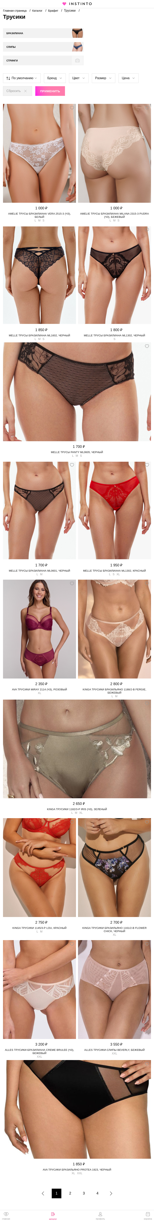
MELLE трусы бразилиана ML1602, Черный (39, 321)
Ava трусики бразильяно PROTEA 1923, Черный (77, 1156)
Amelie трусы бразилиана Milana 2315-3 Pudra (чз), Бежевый (114, 202)
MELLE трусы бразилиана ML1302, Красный (114, 557)
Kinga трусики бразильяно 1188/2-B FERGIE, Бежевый (114, 677)
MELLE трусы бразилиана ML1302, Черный (114, 321)
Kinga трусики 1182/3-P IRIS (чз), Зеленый (77, 795)
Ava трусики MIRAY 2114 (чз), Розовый (39, 675)
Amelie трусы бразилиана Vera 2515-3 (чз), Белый (39, 202)
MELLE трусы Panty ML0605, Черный (77, 438)
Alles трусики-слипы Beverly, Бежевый (114, 1036)
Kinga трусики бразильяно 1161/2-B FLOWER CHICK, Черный (114, 916)
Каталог (37, 10)
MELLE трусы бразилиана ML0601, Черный (39, 557)
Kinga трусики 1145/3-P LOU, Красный (39, 914)
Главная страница (15, 10)
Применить (50, 77)
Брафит (53, 10)
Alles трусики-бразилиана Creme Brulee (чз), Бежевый (39, 1038)
